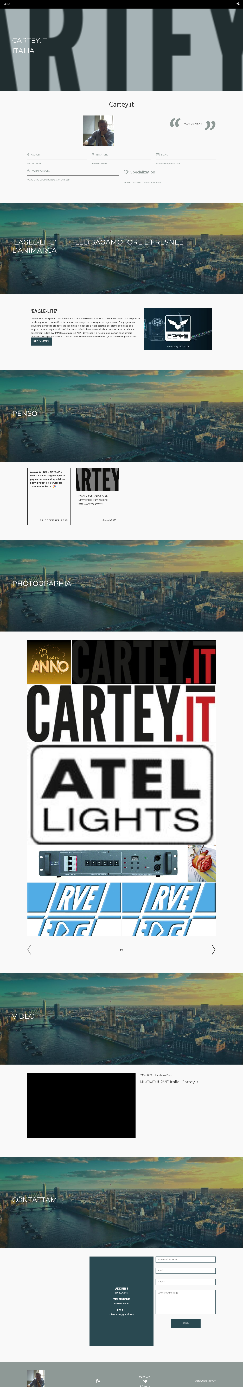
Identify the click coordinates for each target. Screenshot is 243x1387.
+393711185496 (99, 164)
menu (7, 4)
